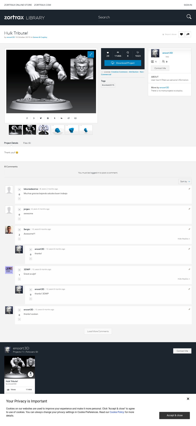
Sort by (185, 181)
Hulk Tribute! (12, 381)
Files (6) (27, 143)
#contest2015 (108, 85)
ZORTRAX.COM (42, 5)
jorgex (27, 209)
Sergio (27, 229)
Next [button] (96, 129)
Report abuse (171, 34)
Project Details (11, 143)
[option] (15, 130)
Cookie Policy (117, 412)
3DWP (27, 269)
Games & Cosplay (40, 37)
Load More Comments (98, 331)
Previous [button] (6, 129)
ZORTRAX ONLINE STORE (18, 5)
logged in (94, 172)
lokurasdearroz (31, 189)
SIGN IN (188, 5)
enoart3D (11, 37)
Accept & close (175, 415)
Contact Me (160, 68)
